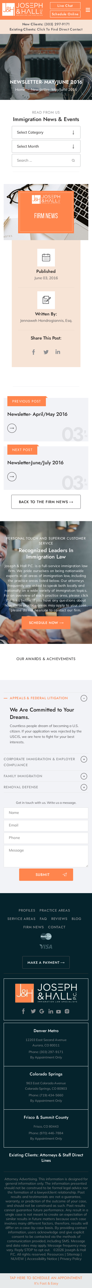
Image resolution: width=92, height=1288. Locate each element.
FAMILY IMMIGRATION (23, 776)
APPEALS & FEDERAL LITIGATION (39, 698)
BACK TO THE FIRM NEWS (43, 502)
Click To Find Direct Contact (46, 29)
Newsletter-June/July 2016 (35, 463)
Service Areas (21, 918)
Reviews (59, 918)
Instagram (67, 1011)
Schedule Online (65, 14)
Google (42, 1011)
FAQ (43, 918)
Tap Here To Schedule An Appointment (46, 1280)
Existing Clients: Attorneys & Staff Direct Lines (46, 1157)
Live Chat (65, 5)
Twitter (33, 1011)
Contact (57, 927)
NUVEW (17, 1259)
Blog (76, 918)
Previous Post (26, 401)
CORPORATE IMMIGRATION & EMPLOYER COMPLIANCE (39, 762)
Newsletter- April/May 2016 (37, 414)
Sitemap (73, 1254)
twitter (46, 352)
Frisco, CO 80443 (46, 1126)
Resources (55, 1254)
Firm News (33, 927)
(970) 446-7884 (51, 1133)
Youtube (59, 1011)
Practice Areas (54, 910)
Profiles (27, 910)
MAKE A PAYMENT (43, 962)
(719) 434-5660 (51, 1095)
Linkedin (50, 1011)
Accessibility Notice (42, 1259)
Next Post (22, 449)
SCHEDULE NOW (43, 622)
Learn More (11, 428)
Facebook (24, 1011)
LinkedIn (57, 352)
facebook (34, 352)
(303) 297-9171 (57, 24)
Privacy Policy (70, 1259)
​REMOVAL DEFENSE (21, 787)
